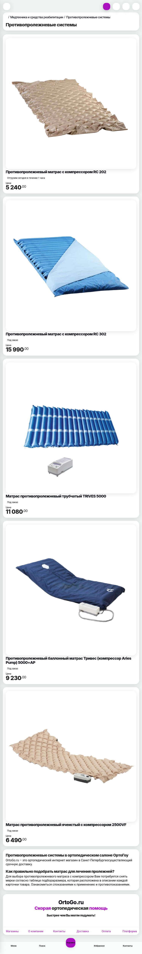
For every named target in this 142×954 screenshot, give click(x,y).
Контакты (59, 931)
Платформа (129, 931)
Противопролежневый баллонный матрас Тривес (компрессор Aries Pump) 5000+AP (68, 660)
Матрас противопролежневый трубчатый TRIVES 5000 (56, 496)
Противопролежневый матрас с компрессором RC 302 (56, 334)
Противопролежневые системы (88, 17)
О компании (35, 931)
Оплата (106, 931)
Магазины (12, 931)
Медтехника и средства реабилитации (36, 17)
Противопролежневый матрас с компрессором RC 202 (56, 172)
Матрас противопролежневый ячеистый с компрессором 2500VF (66, 824)
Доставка (83, 931)
